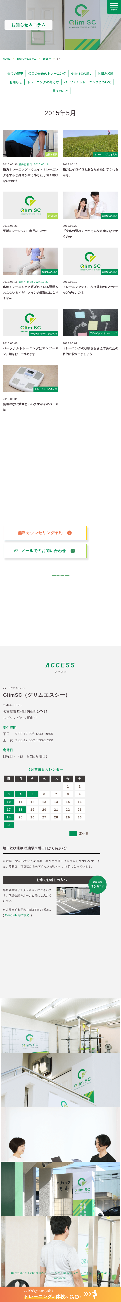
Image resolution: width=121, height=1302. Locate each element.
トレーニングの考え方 (43, 82)
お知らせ (15, 82)
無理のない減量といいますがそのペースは (30, 406)
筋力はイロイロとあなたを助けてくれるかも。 (90, 172)
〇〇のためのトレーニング (47, 73)
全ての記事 (15, 73)
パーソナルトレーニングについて (87, 82)
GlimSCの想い (82, 73)
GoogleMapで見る (17, 915)
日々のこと (60, 90)
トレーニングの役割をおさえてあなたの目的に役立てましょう (90, 351)
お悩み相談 (106, 73)
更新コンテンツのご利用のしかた (25, 231)
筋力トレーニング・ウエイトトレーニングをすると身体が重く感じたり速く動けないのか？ (30, 175)
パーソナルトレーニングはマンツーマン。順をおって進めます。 (30, 351)
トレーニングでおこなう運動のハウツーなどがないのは (90, 289)
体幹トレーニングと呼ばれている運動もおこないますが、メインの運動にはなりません (30, 292)
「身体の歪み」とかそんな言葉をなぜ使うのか (90, 233)
